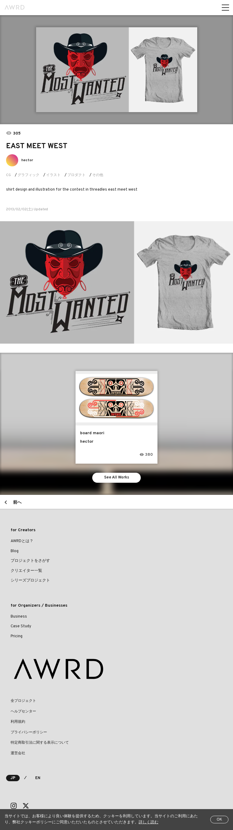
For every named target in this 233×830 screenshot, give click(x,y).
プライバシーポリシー (29, 732)
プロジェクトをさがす (30, 560)
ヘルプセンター (23, 711)
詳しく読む (148, 822)
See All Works (116, 477)
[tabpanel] (116, 69)
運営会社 (18, 753)
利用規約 (18, 721)
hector (27, 160)
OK (219, 819)
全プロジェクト (23, 700)
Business (19, 616)
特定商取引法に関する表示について (40, 742)
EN (37, 778)
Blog (15, 551)
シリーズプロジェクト (30, 580)
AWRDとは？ (22, 541)
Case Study (21, 626)
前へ (17, 502)
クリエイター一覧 (26, 570)
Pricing (16, 636)
